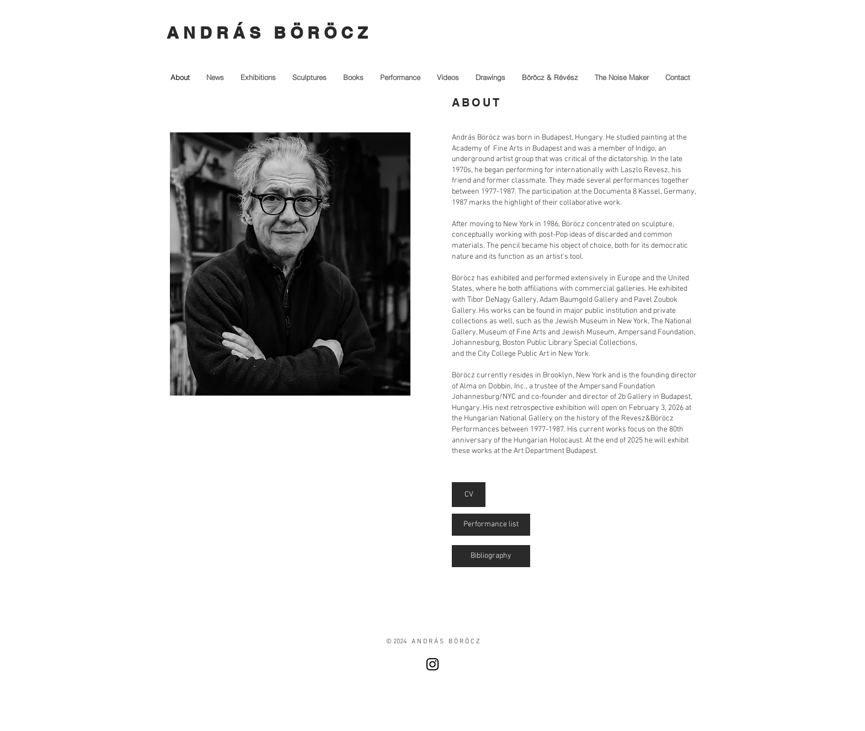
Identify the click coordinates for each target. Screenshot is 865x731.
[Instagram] (432, 664)
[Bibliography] (491, 556)
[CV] (468, 494)
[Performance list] (491, 525)
